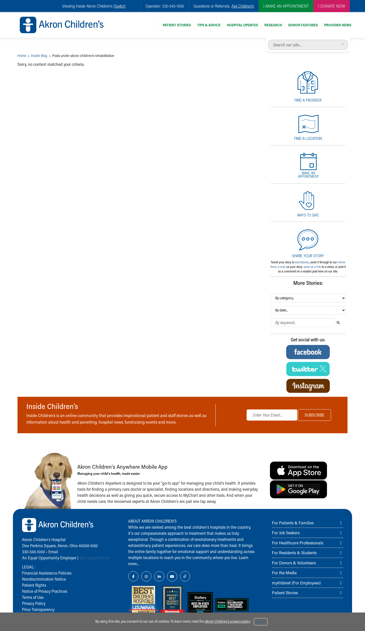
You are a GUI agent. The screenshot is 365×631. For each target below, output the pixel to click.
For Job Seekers (286, 532)
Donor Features (303, 25)
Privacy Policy (33, 603)
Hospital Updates (242, 25)
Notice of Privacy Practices (44, 591)
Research (273, 25)
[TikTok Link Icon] (185, 576)
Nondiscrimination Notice (44, 579)
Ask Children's (242, 6)
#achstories (302, 262)
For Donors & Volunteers (294, 562)
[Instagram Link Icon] (146, 576)
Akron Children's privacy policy (227, 621)
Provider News (337, 25)
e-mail (282, 267)
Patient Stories (177, 25)
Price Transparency (38, 609)
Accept (260, 622)
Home (21, 55)
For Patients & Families (293, 522)
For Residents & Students (294, 552)
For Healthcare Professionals (297, 542)
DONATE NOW (331, 6)
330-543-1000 (33, 551)
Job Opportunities (94, 557)
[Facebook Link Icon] (133, 576)
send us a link (312, 267)
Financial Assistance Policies (46, 573)
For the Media (284, 572)
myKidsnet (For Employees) (296, 582)
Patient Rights (34, 585)
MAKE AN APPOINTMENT (286, 6)
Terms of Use (33, 597)
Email (53, 551)
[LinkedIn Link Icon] (159, 576)
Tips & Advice (209, 25)
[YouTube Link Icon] (172, 576)
